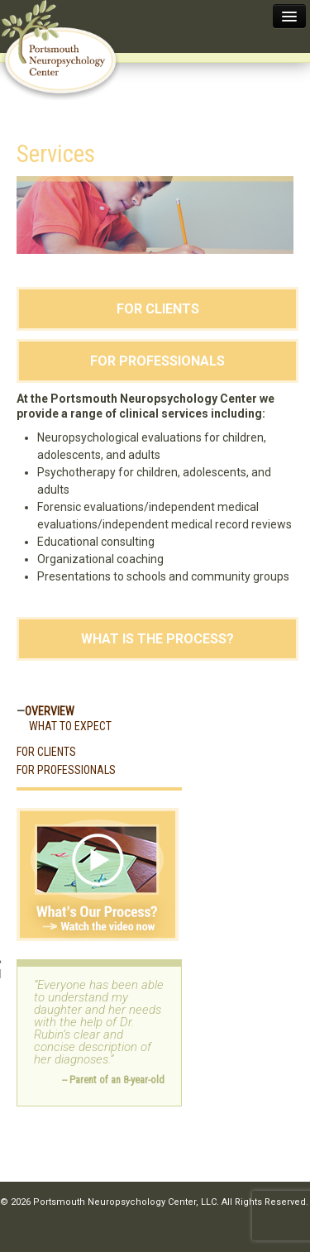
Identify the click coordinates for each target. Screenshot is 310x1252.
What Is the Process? (157, 639)
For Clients (158, 309)
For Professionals (157, 361)
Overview (49, 711)
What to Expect (70, 726)
